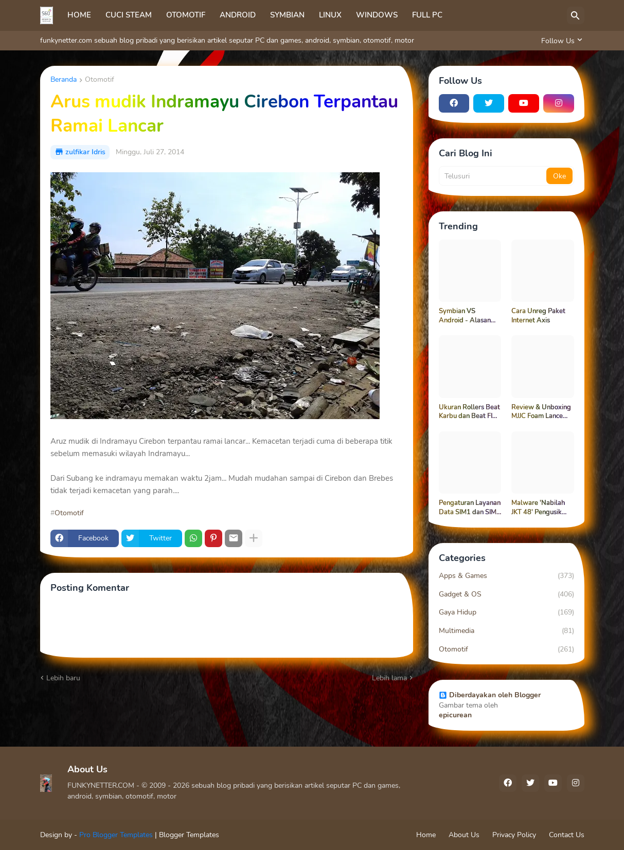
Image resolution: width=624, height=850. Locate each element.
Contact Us (566, 835)
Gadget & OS (506, 594)
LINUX (330, 15)
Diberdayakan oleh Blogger (490, 695)
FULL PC (427, 15)
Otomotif (99, 80)
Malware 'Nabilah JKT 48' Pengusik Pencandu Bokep (538, 508)
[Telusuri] (575, 15)
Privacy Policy (514, 835)
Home (426, 835)
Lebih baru (63, 678)
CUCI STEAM (128, 15)
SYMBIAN (287, 15)
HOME (79, 15)
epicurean (455, 715)
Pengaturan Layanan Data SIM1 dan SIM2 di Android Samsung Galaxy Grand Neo (470, 508)
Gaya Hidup (506, 612)
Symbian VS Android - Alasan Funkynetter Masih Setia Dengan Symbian (466, 316)
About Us (464, 835)
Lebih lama (389, 678)
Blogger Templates (189, 835)
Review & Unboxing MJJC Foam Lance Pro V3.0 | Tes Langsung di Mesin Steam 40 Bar (541, 412)
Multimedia (506, 631)
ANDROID (238, 15)
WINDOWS (377, 15)
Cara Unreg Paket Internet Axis (538, 316)
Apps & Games (506, 576)
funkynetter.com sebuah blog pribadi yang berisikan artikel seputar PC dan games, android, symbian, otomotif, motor (227, 40)
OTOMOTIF (185, 15)
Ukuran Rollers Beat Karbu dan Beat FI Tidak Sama (469, 412)
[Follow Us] (560, 40)
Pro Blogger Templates (116, 835)
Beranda (63, 80)
